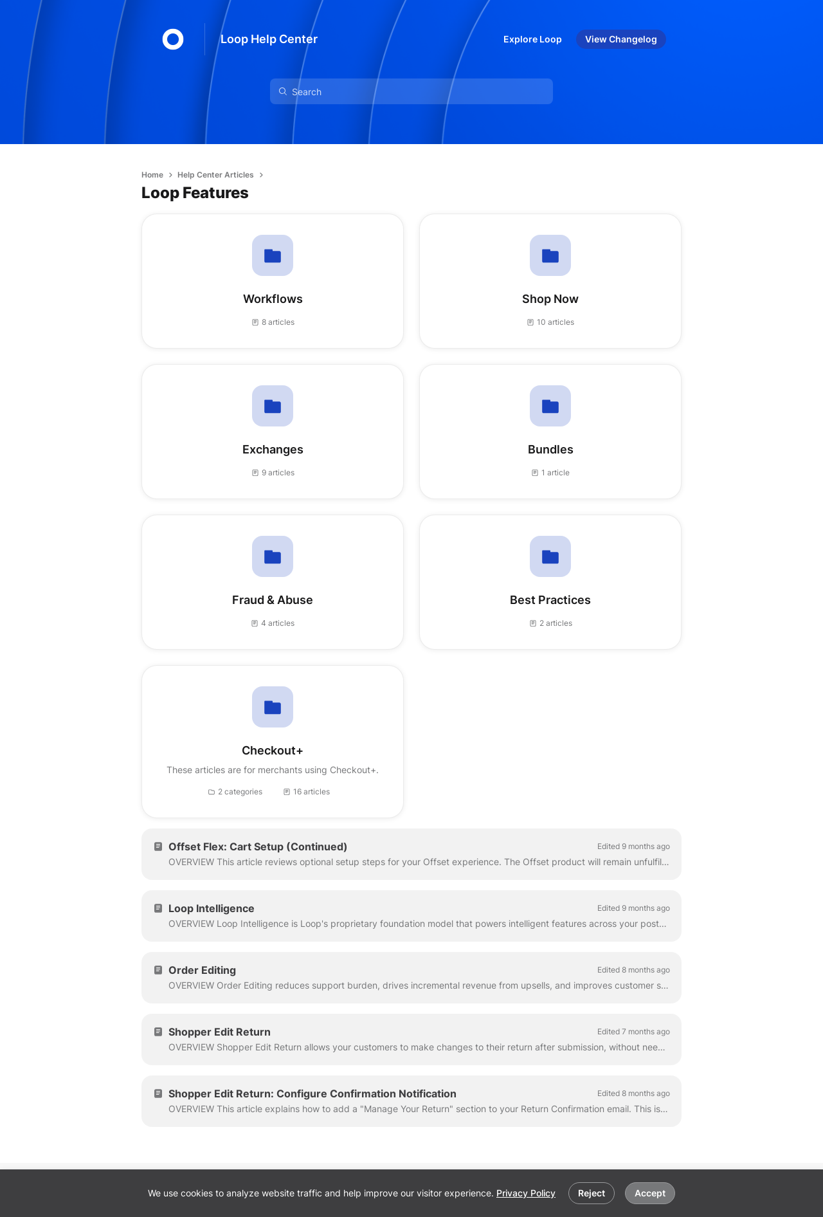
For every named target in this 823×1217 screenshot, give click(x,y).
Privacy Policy (526, 1192)
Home (152, 174)
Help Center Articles (215, 174)
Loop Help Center (269, 39)
